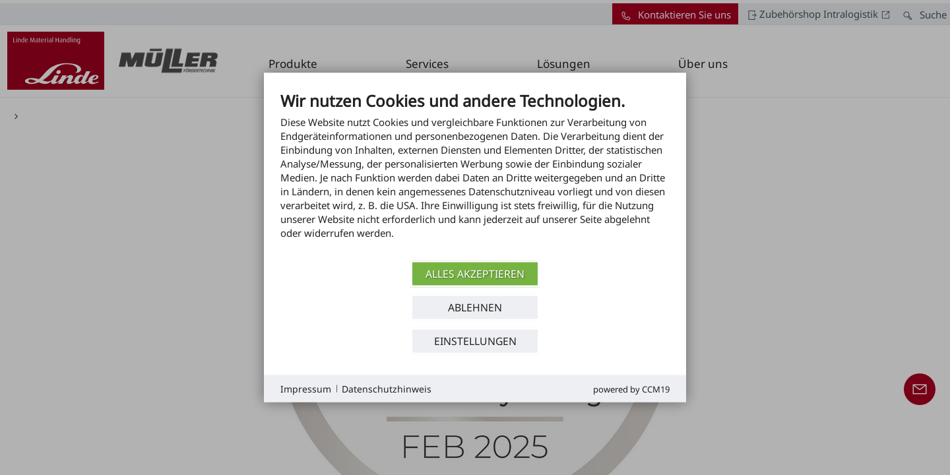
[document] (475, 175)
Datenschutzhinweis (386, 388)
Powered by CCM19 (631, 389)
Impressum (305, 388)
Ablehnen (475, 307)
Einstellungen (475, 340)
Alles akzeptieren (475, 273)
